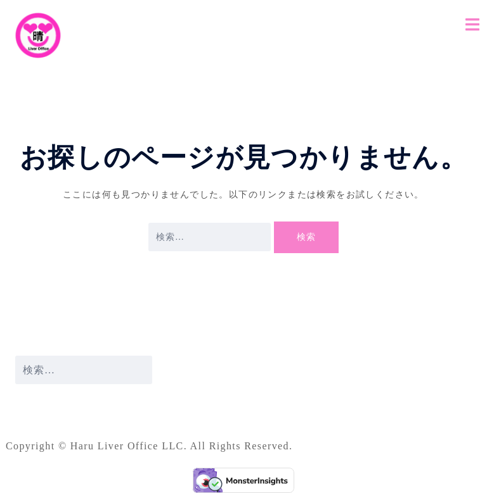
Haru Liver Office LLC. (130, 445)
